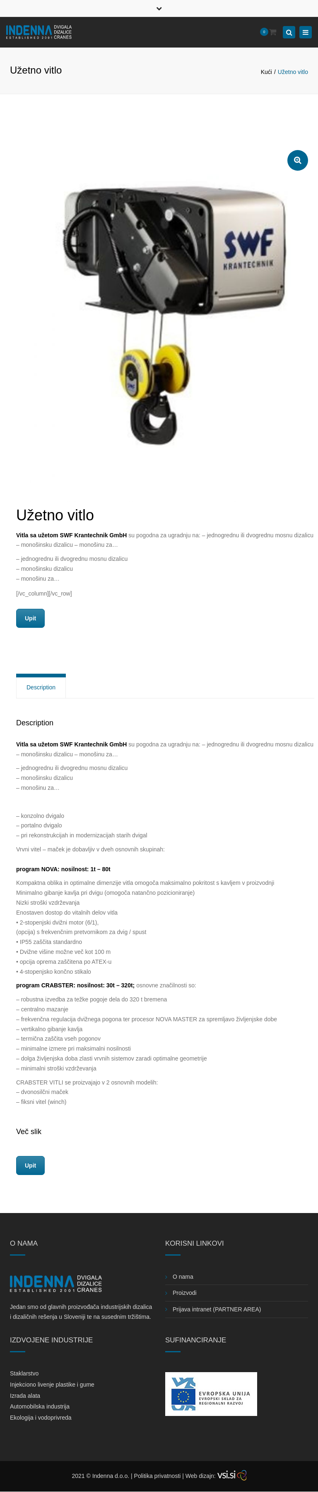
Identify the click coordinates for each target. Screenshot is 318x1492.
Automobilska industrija (40, 1406)
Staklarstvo (24, 1373)
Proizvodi (185, 1292)
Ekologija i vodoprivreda (41, 1417)
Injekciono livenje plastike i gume (52, 1384)
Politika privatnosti (157, 1476)
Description (40, 687)
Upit (30, 618)
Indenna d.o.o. (111, 1476)
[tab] (41, 687)
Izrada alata (25, 1395)
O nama (183, 1276)
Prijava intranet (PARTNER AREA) (217, 1309)
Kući (266, 72)
